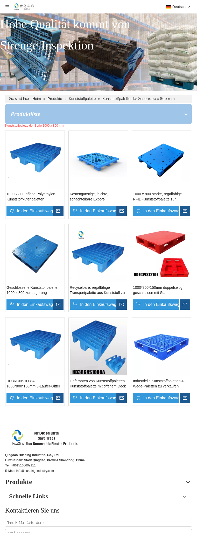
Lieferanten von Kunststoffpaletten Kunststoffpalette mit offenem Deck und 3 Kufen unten (98, 384)
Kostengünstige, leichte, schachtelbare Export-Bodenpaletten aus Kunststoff (93, 197)
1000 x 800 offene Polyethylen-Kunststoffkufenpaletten (31, 196)
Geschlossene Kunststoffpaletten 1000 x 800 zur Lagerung (32, 290)
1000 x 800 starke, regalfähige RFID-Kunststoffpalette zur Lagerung (157, 197)
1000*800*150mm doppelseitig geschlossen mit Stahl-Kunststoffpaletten (157, 290)
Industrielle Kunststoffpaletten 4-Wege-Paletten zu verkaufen (159, 383)
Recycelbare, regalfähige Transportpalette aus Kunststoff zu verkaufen (97, 290)
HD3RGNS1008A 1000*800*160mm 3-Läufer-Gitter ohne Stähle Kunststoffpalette (33, 384)
